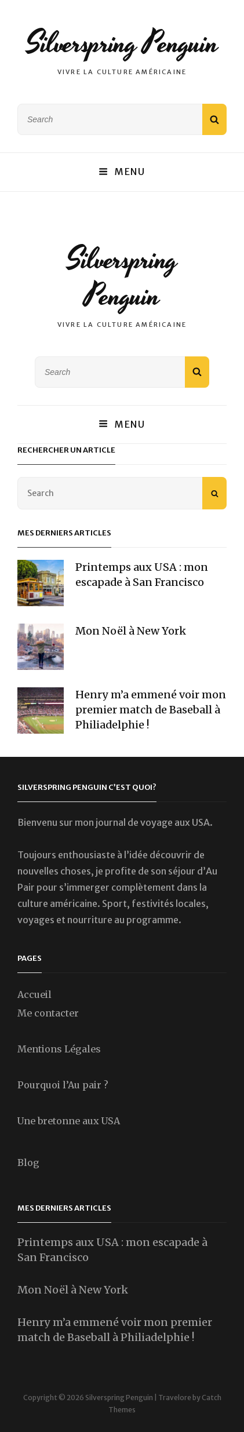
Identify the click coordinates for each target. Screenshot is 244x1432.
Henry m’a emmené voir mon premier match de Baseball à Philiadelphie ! (150, 709)
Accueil (34, 994)
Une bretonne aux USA (68, 1121)
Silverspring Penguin (122, 43)
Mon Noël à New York (130, 630)
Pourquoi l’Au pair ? (62, 1085)
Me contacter (48, 1013)
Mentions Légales (59, 1049)
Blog (28, 1162)
